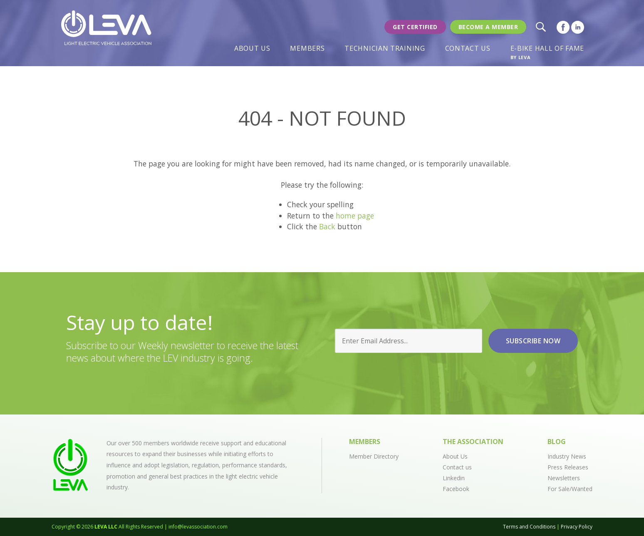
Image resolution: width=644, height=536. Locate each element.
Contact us (457, 467)
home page (355, 216)
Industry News (566, 456)
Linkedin (454, 478)
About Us (252, 48)
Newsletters (563, 478)
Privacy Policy (576, 526)
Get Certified (415, 27)
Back (327, 226)
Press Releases (567, 467)
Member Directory (374, 456)
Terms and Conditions (529, 526)
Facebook (456, 489)
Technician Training (384, 48)
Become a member (488, 27)
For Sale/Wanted (569, 489)
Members (307, 48)
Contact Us (467, 48)
